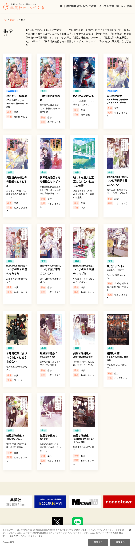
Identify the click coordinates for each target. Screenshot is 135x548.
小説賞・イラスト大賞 (101, 6)
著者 (12, 20)
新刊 (62, 6)
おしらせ (120, 6)
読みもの (82, 6)
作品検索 (71, 6)
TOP (5, 20)
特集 (129, 6)
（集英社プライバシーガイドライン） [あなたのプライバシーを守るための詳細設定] (25, 538)
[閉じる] (129, 532)
